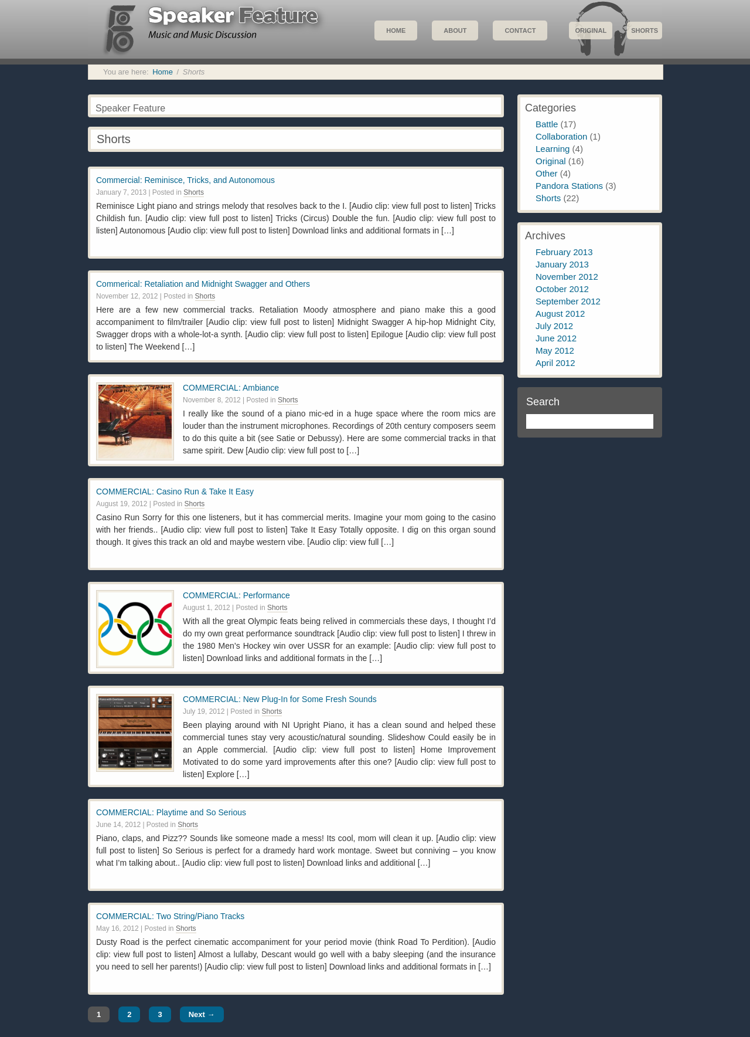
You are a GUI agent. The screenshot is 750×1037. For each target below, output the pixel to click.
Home (395, 30)
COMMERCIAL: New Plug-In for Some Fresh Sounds (280, 699)
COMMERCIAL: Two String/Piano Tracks (170, 916)
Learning (553, 149)
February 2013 (564, 252)
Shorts (644, 30)
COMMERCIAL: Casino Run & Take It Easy (175, 491)
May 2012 (555, 350)
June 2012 (556, 338)
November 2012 (567, 277)
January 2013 (562, 264)
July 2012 (554, 326)
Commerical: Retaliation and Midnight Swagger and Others (203, 284)
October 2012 (562, 289)
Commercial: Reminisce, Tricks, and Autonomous (185, 180)
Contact (520, 30)
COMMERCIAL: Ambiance (231, 387)
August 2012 (560, 313)
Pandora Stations (569, 186)
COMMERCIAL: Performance (236, 595)
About (455, 30)
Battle (547, 124)
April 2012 (555, 363)
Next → (202, 1014)
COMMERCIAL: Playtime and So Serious (171, 812)
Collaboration (561, 136)
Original (590, 30)
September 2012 (568, 301)
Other (547, 173)
